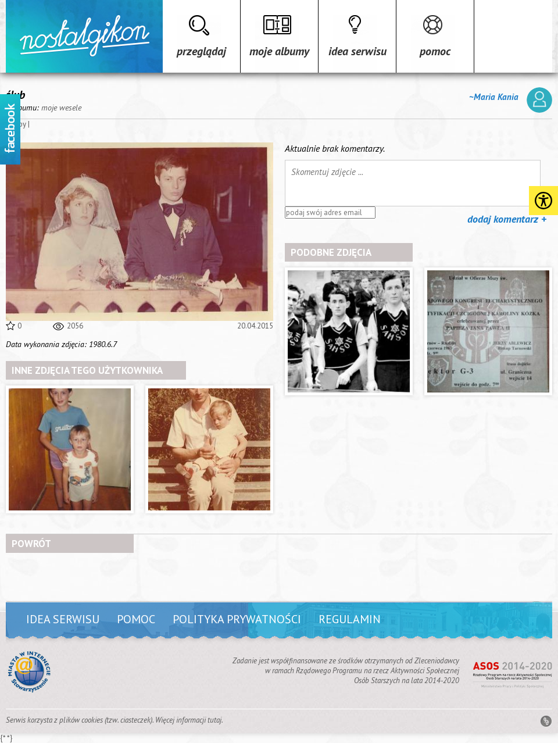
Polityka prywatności (237, 619)
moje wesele (61, 107)
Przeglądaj (201, 51)
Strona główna (84, 36)
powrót (31, 543)
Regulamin (350, 619)
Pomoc (435, 51)
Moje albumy (279, 51)
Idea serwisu (357, 51)
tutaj (214, 720)
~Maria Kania (510, 100)
